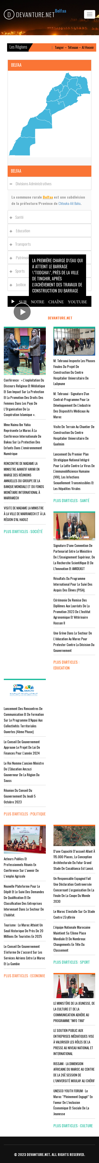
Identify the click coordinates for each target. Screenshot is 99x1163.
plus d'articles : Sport (71, 962)
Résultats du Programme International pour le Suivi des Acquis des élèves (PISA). (72, 584)
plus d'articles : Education (66, 664)
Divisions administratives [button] (31, 183)
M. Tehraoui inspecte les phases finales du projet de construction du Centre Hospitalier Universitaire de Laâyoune (74, 372)
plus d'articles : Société (23, 531)
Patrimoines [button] (22, 257)
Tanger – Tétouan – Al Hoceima (78, 47)
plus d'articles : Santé (71, 500)
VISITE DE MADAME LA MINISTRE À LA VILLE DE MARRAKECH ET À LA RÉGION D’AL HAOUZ (24, 513)
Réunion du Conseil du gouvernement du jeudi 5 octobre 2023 (20, 796)
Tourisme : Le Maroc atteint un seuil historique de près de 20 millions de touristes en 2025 (23, 930)
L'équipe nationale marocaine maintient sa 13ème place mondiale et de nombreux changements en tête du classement (71, 939)
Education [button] (21, 231)
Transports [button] (21, 244)
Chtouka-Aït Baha (69, 203)
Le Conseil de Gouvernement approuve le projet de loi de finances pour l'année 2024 (22, 747)
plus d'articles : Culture (73, 1125)
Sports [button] (18, 271)
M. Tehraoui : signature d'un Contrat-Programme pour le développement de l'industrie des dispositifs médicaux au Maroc (72, 405)
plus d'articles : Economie (24, 975)
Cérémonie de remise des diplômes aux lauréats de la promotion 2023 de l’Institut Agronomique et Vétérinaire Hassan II (71, 611)
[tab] (49, 183)
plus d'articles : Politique (25, 813)
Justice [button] (19, 284)
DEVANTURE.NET (29, 14)
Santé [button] (18, 217)
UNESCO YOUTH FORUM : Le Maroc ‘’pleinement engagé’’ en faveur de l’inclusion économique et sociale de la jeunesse (73, 1102)
